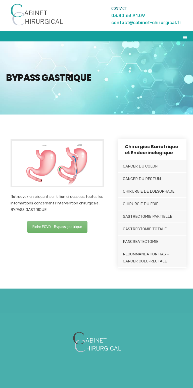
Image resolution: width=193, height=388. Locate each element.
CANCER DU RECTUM (142, 179)
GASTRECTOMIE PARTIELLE (147, 216)
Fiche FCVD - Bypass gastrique (57, 227)
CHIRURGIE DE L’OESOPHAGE (148, 191)
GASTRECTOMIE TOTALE (145, 229)
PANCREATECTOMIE (140, 241)
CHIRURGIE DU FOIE (140, 204)
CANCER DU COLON (140, 166)
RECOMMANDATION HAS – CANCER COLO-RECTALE (146, 257)
